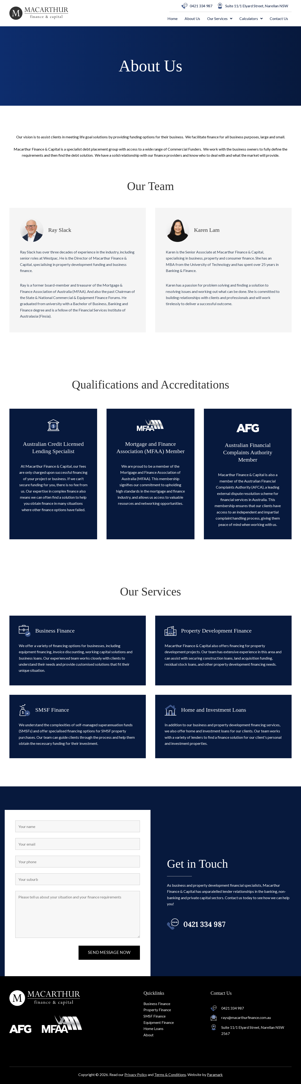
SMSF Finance (154, 1016)
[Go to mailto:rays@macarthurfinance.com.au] (250, 1020)
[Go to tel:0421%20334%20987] (229, 924)
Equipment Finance (158, 1022)
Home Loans (153, 1028)
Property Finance (157, 1010)
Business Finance (157, 1003)
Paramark (215, 1074)
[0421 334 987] (194, 5)
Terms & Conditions (170, 1074)
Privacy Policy (135, 1074)
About (148, 1034)
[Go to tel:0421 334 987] (250, 1010)
